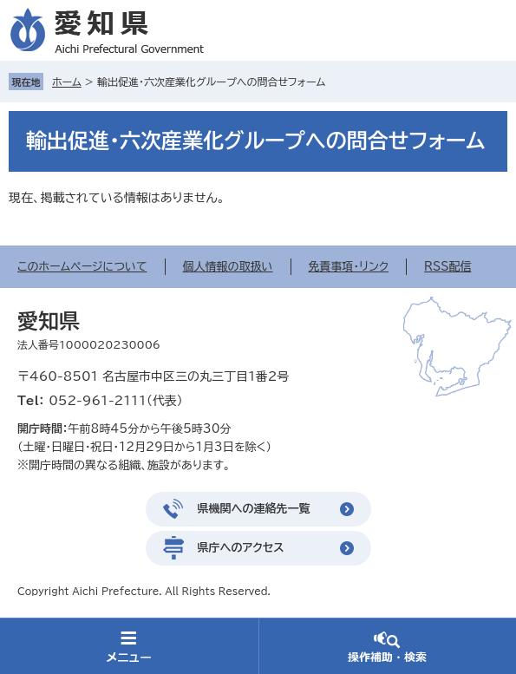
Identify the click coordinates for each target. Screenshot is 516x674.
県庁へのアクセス (241, 547)
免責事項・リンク (349, 266)
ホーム (67, 81)
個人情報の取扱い (228, 266)
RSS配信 (447, 266)
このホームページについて (82, 266)
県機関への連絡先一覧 (254, 508)
